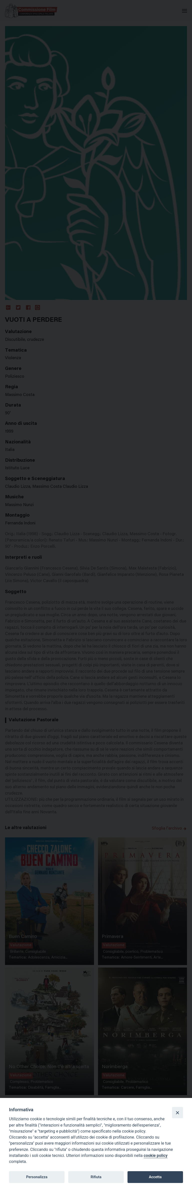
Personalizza (36, 1177)
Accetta (155, 1177)
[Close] (177, 1112)
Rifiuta (95, 1177)
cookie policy (156, 1155)
